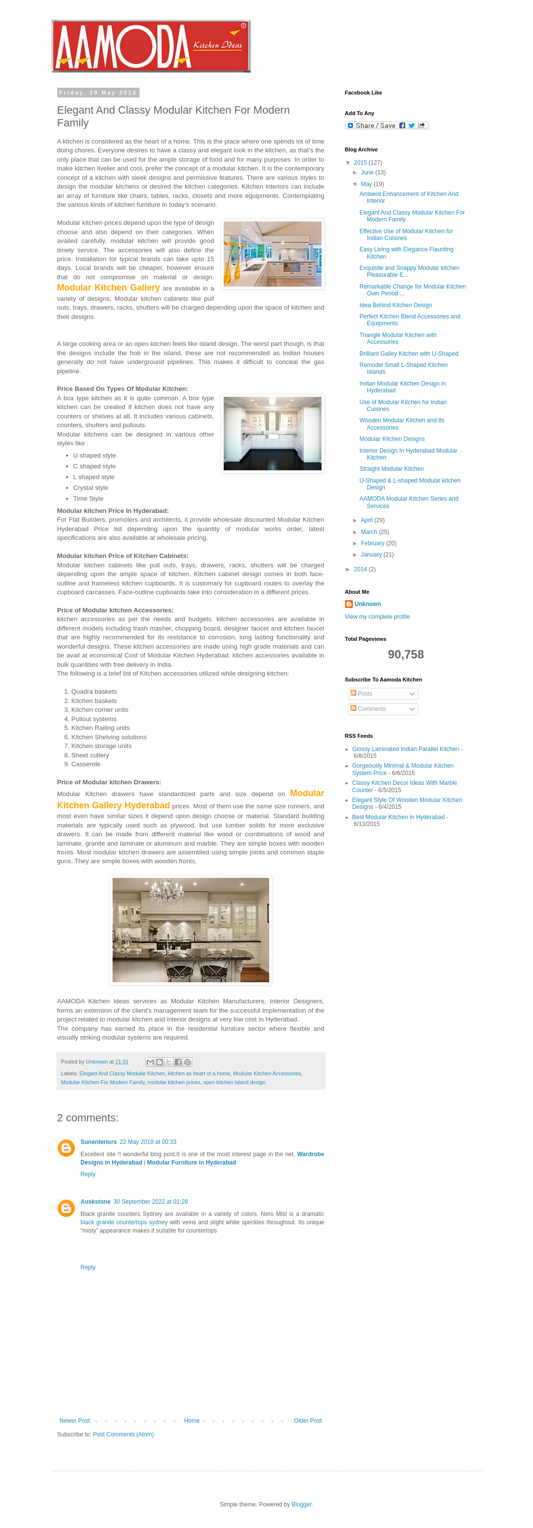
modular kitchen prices (173, 1082)
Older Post (308, 1420)
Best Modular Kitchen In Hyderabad (398, 817)
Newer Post (75, 1420)
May (367, 184)
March (370, 532)
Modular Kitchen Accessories (267, 1073)
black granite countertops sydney (124, 1222)
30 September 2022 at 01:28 (151, 1201)
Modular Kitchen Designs (391, 439)
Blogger (302, 1504)
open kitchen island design (234, 1082)
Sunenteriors (99, 1142)
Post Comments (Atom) (123, 1434)
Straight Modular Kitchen (391, 468)
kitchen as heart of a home (199, 1073)
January (372, 554)
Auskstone (96, 1201)
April (367, 520)
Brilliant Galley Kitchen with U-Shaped (408, 353)
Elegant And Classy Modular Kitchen (122, 1073)
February (373, 543)
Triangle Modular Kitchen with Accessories (398, 338)
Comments (368, 708)
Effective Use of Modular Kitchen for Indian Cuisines (406, 235)
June (368, 172)
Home (192, 1420)
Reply (88, 1174)
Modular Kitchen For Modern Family (103, 1082)
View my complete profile (377, 616)
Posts (361, 693)
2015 (361, 162)
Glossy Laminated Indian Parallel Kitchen (406, 749)
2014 (361, 569)
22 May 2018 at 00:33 (148, 1142)
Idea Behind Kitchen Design (395, 305)
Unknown (368, 604)
